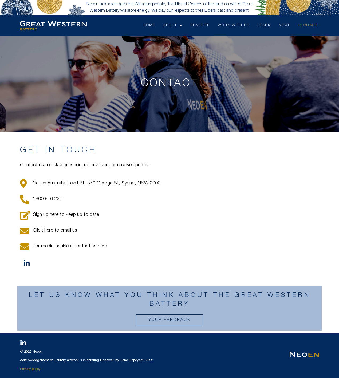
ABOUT (172, 25)
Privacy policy (30, 369)
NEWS (285, 25)
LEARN (264, 25)
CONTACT (308, 25)
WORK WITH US (233, 25)
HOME (149, 25)
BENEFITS (200, 25)
